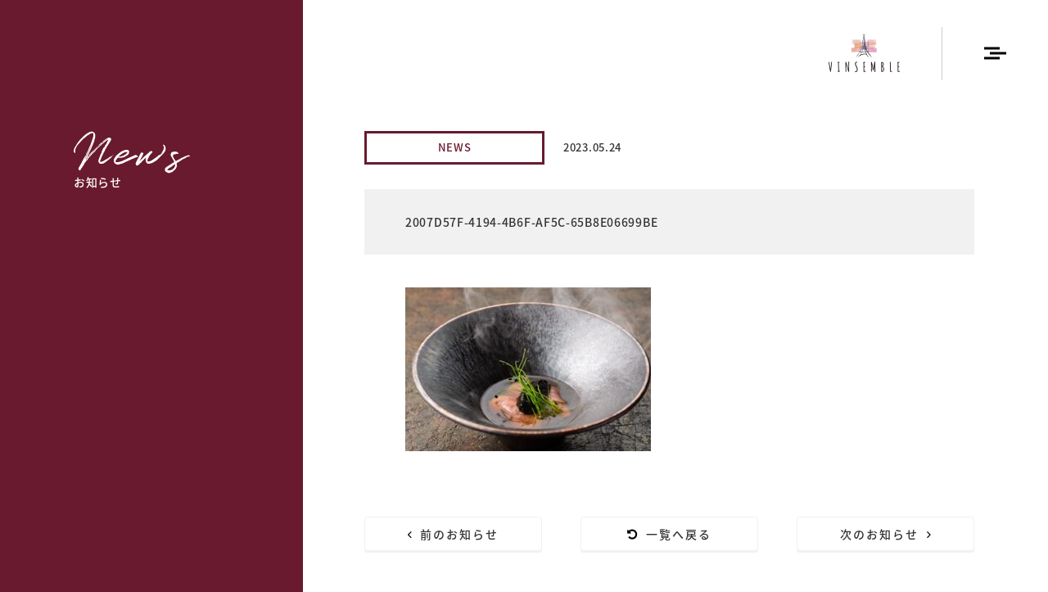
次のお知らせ (886, 534)
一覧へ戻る (669, 534)
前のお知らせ (453, 534)
